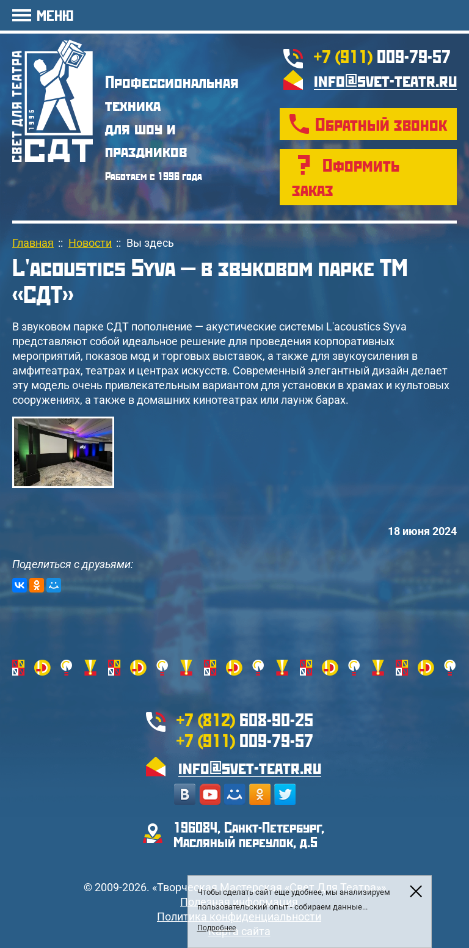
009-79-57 (382, 55)
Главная (33, 242)
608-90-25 (244, 719)
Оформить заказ (345, 177)
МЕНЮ (55, 15)
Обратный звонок (381, 123)
